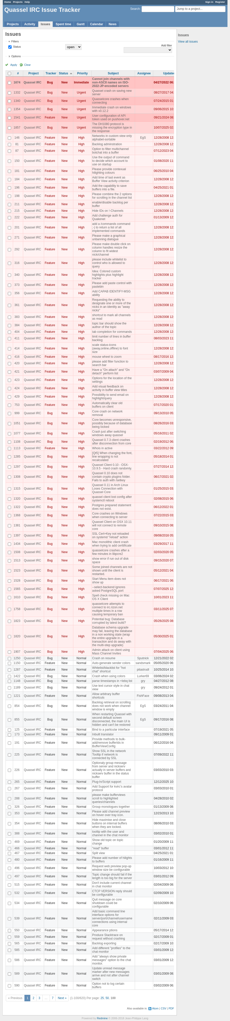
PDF (171, 1008)
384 (16, 325)
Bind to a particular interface (111, 729)
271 (16, 237)
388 (16, 833)
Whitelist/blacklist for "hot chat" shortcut (109, 669)
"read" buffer (100, 848)
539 (16, 918)
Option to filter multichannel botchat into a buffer (110, 150)
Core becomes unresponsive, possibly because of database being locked (112, 423)
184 (16, 179)
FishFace (143, 696)
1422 (17, 676)
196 (16, 187)
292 (16, 249)
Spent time (63, 24)
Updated (169, 73)
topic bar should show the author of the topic (109, 325)
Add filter (166, 45)
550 (16, 930)
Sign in (209, 2)
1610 (17, 597)
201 (16, 227)
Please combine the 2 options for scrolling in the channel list (112, 195)
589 (16, 973)
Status (16, 46)
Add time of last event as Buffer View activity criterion (110, 179)
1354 (17, 109)
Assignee (144, 73)
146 (16, 137)
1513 (17, 560)
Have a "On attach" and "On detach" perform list (111, 371)
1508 (17, 552)
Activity (29, 24)
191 (16, 742)
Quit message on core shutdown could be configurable (107, 903)
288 (16, 798)
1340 (17, 101)
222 (16, 217)
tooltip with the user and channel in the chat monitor (110, 833)
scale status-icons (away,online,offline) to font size (110, 348)
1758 (17, 609)
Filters (15, 41)
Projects (18, 2)
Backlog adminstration (107, 144)
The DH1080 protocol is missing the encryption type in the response (112, 127)
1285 (17, 456)
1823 (17, 621)
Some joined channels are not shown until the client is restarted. (112, 570)
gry (143, 681)
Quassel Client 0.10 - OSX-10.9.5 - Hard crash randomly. (112, 466)
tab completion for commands (112, 332)
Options (16, 56)
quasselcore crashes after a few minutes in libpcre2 (110, 552)
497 (16, 876)
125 (16, 729)
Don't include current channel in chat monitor (111, 884)
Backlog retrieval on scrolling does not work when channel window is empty (111, 706)
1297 (17, 466)
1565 (17, 589)
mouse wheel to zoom (107, 356)
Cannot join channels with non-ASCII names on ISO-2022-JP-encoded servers (111, 82)
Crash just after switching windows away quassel (109, 433)
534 (16, 903)
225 (16, 754)
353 (16, 813)
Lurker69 (143, 676)
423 (16, 380)
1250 (17, 658)
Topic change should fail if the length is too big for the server (112, 876)
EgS (143, 137)
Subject (113, 73)
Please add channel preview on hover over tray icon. (111, 813)
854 (16, 706)
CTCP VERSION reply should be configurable (112, 892)
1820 (17, 636)
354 (16, 823)
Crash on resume (103, 658)
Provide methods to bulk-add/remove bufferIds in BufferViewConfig (109, 742)
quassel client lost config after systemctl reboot (112, 498)
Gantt (80, 24)
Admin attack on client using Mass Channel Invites (111, 651)
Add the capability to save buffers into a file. (109, 187)
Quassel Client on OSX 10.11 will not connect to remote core (112, 525)
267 (16, 788)
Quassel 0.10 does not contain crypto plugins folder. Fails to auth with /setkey (111, 476)
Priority (82, 73)
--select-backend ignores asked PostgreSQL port (108, 588)
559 (16, 937)
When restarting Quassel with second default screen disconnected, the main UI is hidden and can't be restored (112, 719)
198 (16, 196)
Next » (62, 998)
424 (16, 388)
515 (16, 884)
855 (16, 719)
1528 (17, 580)
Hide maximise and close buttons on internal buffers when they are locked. (109, 823)
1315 (17, 488)
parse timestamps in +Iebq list (112, 681)
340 (16, 275)
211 (16, 204)
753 (16, 405)
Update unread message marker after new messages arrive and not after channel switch (110, 974)
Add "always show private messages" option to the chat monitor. (111, 960)
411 (16, 338)
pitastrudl (143, 669)
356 (16, 293)
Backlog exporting (104, 943)
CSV (163, 1008)
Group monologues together (111, 806)
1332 (17, 92)
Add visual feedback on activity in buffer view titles (109, 388)
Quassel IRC (33, 82)
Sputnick (143, 658)
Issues (45, 24)
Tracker (51, 73)
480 (16, 859)
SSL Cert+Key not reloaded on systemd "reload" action (110, 535)
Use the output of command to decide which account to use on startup (110, 161)
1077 (17, 433)
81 (17, 144)
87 (17, 151)
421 (16, 371)
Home (7, 2)
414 (16, 348)
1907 (17, 651)
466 (16, 848)
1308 (17, 476)
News (112, 24)
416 (16, 356)
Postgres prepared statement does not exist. (111, 506)
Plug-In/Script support (106, 782)
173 (16, 734)
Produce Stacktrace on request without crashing (108, 936)
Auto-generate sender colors (111, 663)
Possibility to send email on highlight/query (110, 396)
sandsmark (143, 663)
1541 (17, 117)
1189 (17, 687)
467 (16, 853)
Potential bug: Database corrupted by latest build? (109, 620)
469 (16, 842)
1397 (17, 535)
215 (16, 211)
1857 (17, 127)
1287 (17, 669)
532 (16, 893)
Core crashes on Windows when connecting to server (109, 515)
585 (16, 950)
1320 (17, 498)
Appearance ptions (104, 930)
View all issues (188, 41)
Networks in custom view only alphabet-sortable (112, 137)
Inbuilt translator (103, 734)
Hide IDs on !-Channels (107, 211)
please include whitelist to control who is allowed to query (109, 263)
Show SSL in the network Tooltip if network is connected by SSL (109, 754)
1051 (17, 423)
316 (16, 263)
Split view (98, 853)
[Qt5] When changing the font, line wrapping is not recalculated (112, 456)
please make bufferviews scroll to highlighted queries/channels (108, 798)
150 (16, 161)
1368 (17, 515)
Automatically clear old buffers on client (107, 404)
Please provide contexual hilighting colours (109, 170)
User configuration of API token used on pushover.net (110, 117)
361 (16, 305)
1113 (17, 448)
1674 (17, 82)
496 (16, 868)
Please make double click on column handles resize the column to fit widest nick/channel (111, 249)
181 (16, 171)
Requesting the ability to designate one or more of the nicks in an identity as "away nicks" (111, 305)
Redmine (102, 1018)
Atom (155, 1008)
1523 (17, 570)
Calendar (96, 24)
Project (33, 73)
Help (27, 2)
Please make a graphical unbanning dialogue (108, 237)
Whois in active (102, 448)
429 (16, 396)
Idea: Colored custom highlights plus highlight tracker (107, 274)
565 (16, 943)
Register (220, 2)
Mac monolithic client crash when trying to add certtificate (112, 543)
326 (16, 806)
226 (16, 770)
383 (16, 317)
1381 (17, 525)
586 (16, 960)
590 (16, 985)
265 (16, 782)
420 (16, 363)
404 (16, 332)
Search (135, 9)
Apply (13, 64)
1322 (17, 507)
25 (102, 998)
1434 (17, 544)
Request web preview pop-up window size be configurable (111, 868)
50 (107, 998)
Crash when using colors (108, 676)
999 (16, 413)
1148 (17, 681)
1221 (17, 696)
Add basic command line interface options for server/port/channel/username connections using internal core (112, 918)
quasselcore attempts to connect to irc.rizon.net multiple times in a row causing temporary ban (108, 609)
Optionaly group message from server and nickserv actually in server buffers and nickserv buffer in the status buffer (111, 770)
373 (16, 285)
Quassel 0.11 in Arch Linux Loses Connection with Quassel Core (110, 488)
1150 (17, 663)
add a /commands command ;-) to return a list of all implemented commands (111, 227)
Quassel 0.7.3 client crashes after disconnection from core (111, 441)
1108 (17, 441)
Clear (27, 64)
